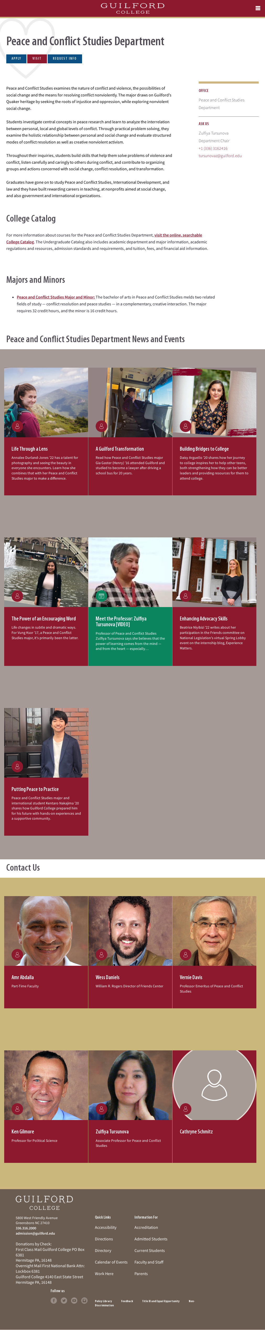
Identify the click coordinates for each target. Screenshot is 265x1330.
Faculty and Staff (148, 1262)
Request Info (65, 59)
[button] (46, 431)
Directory (103, 1250)
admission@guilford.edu (35, 1233)
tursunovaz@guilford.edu (220, 155)
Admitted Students (150, 1238)
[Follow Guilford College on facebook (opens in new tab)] (54, 1300)
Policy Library (103, 1301)
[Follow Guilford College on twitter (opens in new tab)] (64, 1300)
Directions (104, 1238)
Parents (141, 1273)
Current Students (149, 1250)
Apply (16, 59)
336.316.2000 (26, 1228)
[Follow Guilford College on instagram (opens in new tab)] (84, 1300)
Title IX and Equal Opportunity (161, 1301)
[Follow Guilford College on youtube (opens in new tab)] (74, 1300)
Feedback (127, 1301)
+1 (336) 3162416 (213, 148)
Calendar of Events (111, 1262)
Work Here (104, 1273)
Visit (37, 59)
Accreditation (146, 1227)
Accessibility (105, 1227)
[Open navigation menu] (258, 8)
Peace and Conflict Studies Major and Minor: (56, 297)
